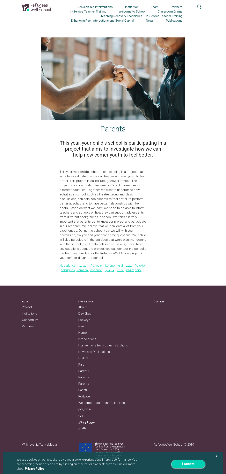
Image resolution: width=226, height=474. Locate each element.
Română (82, 270)
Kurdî (119, 265)
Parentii (83, 371)
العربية (83, 265)
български (133, 270)
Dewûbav (84, 313)
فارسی (109, 270)
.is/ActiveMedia (46, 444)
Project (27, 307)
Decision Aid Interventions (95, 7)
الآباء (81, 415)
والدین (82, 428)
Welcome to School (132, 11)
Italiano (110, 265)
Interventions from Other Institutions (103, 345)
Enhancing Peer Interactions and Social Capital (102, 20)
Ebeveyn (84, 320)
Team (155, 7)
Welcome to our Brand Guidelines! (101, 403)
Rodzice (84, 396)
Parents (83, 377)
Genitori (83, 326)
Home (82, 333)
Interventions (87, 339)
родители (85, 409)
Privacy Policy (34, 468)
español (96, 270)
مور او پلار (86, 422)
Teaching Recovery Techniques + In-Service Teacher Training (141, 16)
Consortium (30, 320)
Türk (120, 270)
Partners (176, 7)
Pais (81, 364)
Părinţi (82, 390)
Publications (174, 20)
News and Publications (94, 352)
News (150, 20)
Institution (132, 7)
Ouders (83, 358)
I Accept (188, 464)
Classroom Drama (170, 11)
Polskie (140, 265)
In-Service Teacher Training (88, 11)
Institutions (29, 313)
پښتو (128, 265)
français (96, 265)
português (67, 270)
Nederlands (68, 265)
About (82, 307)
